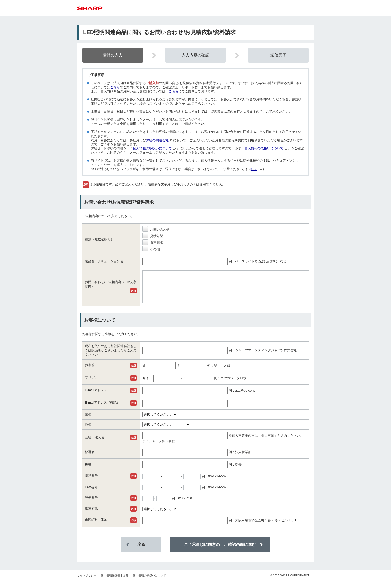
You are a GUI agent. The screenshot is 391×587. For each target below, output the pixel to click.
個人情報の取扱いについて (152, 148)
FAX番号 (91, 493)
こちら (115, 87)
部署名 (90, 458)
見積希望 (152, 236)
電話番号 (91, 482)
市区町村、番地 (96, 526)
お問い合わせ (156, 229)
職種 (88, 430)
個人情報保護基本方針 (114, 581)
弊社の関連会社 (157, 140)
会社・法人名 (94, 443)
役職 (88, 470)
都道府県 (91, 514)
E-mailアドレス (96, 396)
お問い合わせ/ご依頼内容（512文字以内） (110, 287)
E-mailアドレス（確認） (102, 408)
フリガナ (91, 383)
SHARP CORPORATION (290, 581)
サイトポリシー (86, 581)
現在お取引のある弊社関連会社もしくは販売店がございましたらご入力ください (111, 356)
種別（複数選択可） (99, 239)
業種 (88, 420)
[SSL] (254, 169)
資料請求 (152, 242)
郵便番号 (91, 504)
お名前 (90, 371)
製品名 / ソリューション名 (104, 261)
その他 (151, 249)
